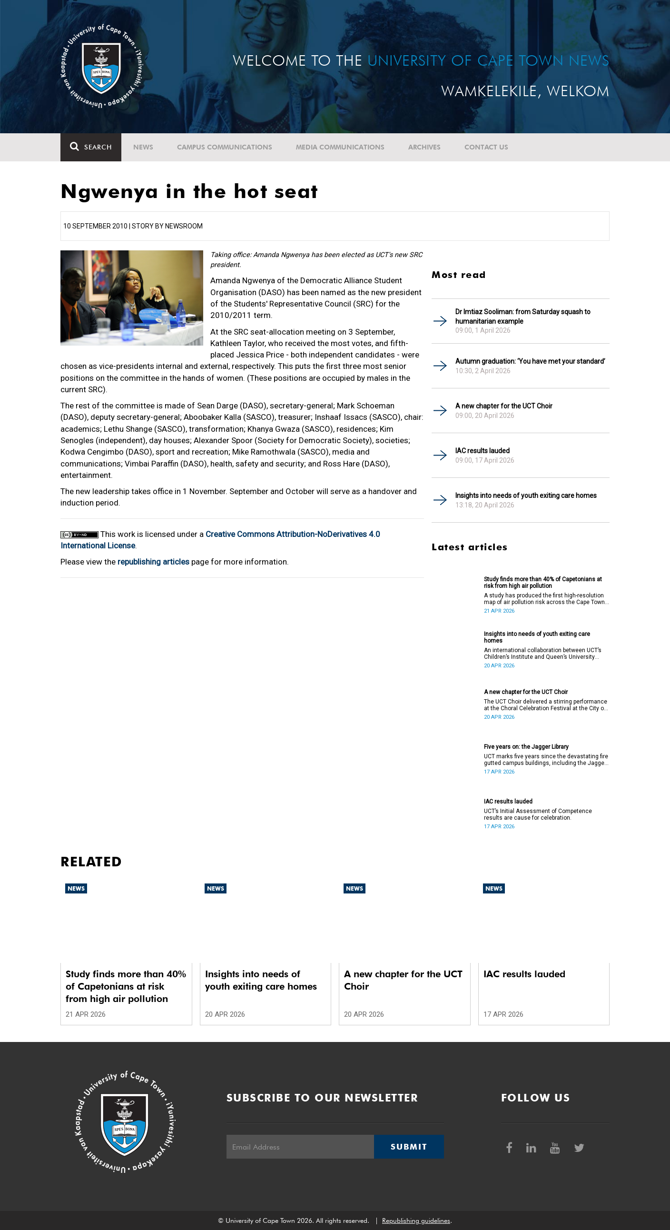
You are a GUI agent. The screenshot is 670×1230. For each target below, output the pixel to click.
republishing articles (153, 561)
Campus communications (224, 147)
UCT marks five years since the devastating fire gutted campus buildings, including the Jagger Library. (546, 759)
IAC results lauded (482, 451)
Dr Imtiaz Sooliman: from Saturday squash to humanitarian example (523, 316)
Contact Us (486, 147)
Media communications (340, 147)
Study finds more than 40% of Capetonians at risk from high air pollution (543, 582)
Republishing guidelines (416, 1220)
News (143, 147)
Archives (424, 147)
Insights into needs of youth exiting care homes (526, 495)
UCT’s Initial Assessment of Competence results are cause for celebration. (538, 814)
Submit (409, 1146)
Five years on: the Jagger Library (526, 747)
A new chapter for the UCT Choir (503, 406)
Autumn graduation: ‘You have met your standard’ (530, 361)
